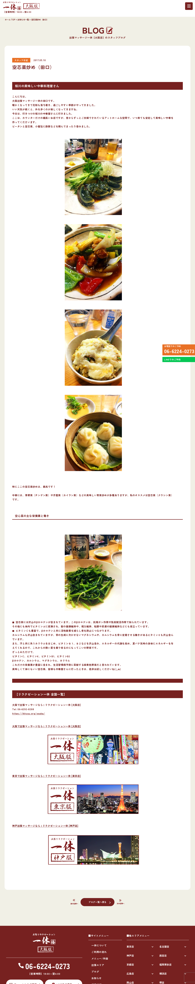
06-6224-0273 (177, 352)
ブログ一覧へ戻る (97, 902)
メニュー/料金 (99, 958)
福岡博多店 (165, 964)
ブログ (95, 971)
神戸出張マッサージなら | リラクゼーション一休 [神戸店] (45, 825)
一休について (99, 945)
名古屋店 (164, 946)
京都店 (130, 964)
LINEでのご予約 (171, 365)
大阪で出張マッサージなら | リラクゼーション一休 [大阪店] (46, 726)
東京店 (130, 946)
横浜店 (163, 973)
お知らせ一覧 (23, 19)
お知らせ (96, 978)
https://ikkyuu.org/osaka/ (28, 713)
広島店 (130, 973)
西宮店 (163, 955)
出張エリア (97, 965)
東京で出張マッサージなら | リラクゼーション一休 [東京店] (46, 776)
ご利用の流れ (99, 952)
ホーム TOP (10, 19)
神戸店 (130, 955)
